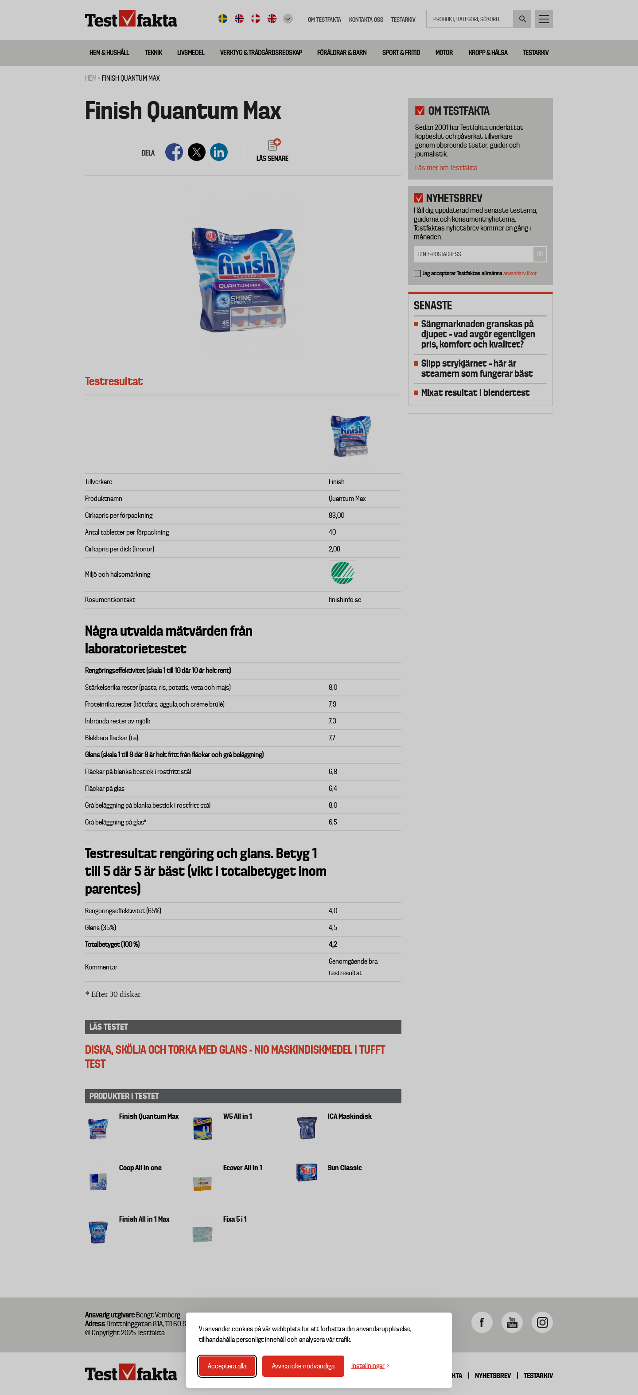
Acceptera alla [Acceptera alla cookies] (227, 1366)
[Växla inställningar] (370, 1366)
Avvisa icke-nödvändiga (303, 1366)
